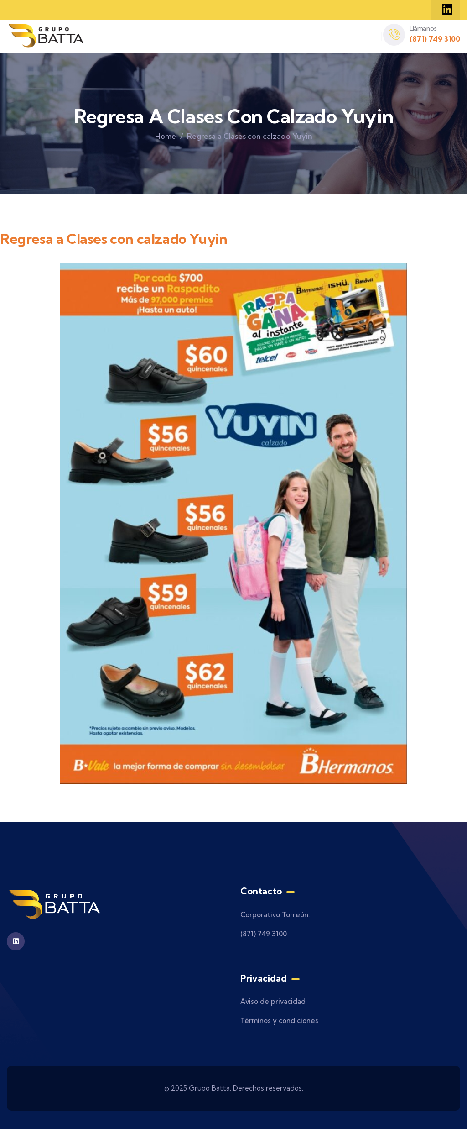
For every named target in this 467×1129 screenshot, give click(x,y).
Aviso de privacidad (273, 1001)
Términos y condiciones (279, 1020)
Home (165, 136)
